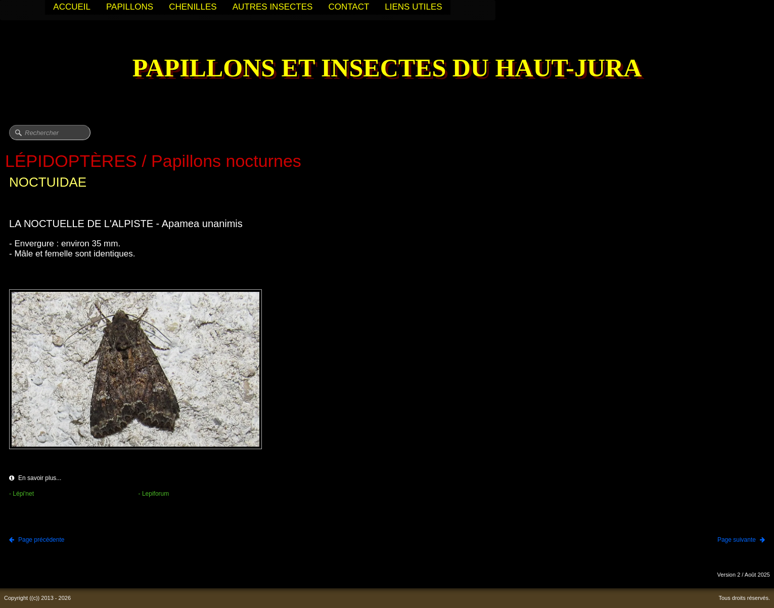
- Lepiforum (154, 493)
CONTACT (348, 7)
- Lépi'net (21, 493)
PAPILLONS (129, 7)
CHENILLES (192, 7)
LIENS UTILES (413, 7)
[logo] (387, 69)
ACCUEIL (71, 7)
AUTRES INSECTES (273, 7)
